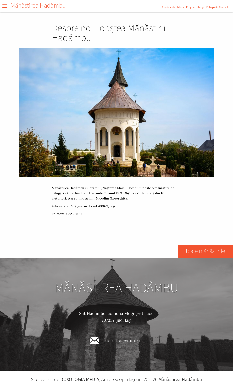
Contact (223, 7)
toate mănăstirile (205, 251)
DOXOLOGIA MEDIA (79, 379)
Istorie (180, 7)
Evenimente (168, 7)
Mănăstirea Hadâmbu (38, 5)
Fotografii (211, 7)
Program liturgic (195, 7)
